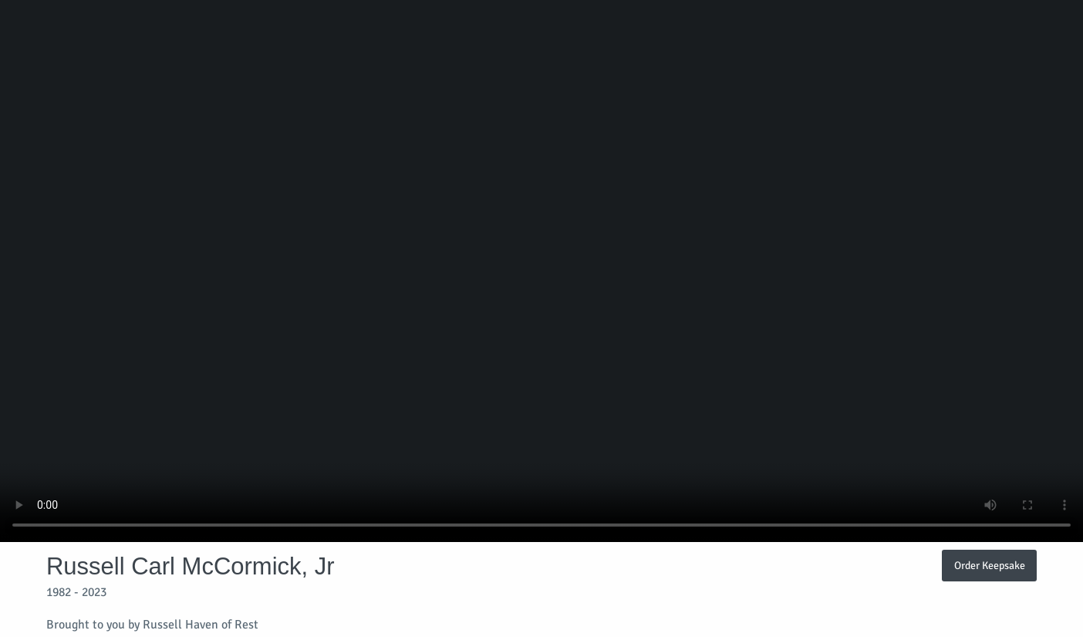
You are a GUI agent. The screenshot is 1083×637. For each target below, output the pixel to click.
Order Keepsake (989, 565)
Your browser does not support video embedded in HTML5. (541, 271)
